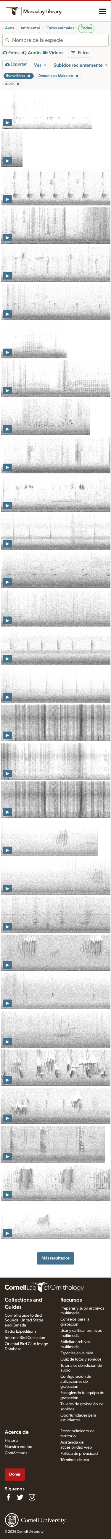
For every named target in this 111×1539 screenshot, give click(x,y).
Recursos (71, 1300)
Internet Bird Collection (25, 1338)
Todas (86, 28)
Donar (14, 1474)
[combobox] (60, 40)
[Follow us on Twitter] (20, 1497)
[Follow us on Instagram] (32, 1497)
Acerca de (17, 1432)
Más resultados (55, 1258)
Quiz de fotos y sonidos (81, 1359)
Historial (12, 1441)
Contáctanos (16, 1453)
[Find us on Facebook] (8, 1497)
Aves (9, 28)
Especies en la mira (76, 1353)
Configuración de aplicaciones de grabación (75, 1381)
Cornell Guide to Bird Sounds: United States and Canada (24, 1320)
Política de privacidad (79, 1454)
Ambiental (30, 28)
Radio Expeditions (20, 1331)
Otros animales (60, 28)
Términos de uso (74, 1460)
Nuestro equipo (18, 1447)
